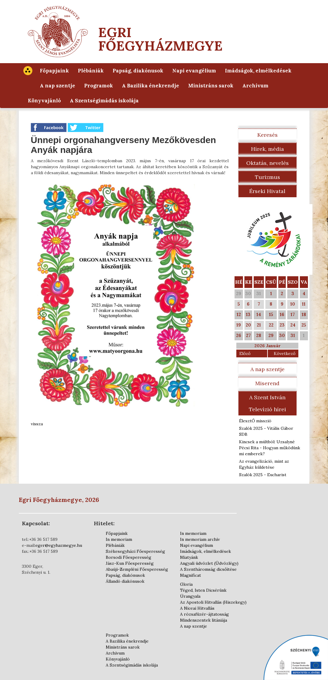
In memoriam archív (200, 539)
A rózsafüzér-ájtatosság (204, 614)
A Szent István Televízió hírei (267, 403)
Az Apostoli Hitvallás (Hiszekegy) (213, 602)
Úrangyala (190, 596)
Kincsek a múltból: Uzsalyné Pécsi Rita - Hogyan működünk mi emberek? (269, 447)
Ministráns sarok (210, 85)
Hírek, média (267, 148)
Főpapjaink (54, 70)
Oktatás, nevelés (267, 163)
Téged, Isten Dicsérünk (203, 590)
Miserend (267, 383)
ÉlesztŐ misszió (255, 421)
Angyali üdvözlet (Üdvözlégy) (209, 563)
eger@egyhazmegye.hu (58, 545)
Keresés (267, 134)
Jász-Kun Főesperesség (130, 563)
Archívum (255, 85)
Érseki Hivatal (267, 191)
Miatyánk (189, 557)
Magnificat (190, 575)
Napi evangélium (194, 70)
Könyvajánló (44, 100)
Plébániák (91, 70)
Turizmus (267, 177)
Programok (98, 85)
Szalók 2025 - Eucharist (262, 474)
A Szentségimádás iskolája (104, 100)
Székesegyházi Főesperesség (135, 551)
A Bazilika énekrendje (150, 85)
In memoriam (119, 539)
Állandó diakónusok (125, 581)
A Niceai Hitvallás (197, 608)
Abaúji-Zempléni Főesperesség (137, 569)
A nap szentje (57, 85)
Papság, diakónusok (138, 70)
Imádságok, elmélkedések (258, 70)
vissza (37, 423)
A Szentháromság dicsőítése (208, 569)
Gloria (186, 584)
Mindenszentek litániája (203, 620)
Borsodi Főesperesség (128, 557)
